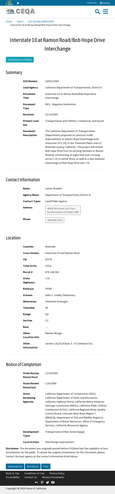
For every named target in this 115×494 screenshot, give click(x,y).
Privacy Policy (57, 473)
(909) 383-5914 (54, 220)
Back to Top (12, 473)
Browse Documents (53, 477)
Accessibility (12, 477)
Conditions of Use (34, 473)
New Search (33, 466)
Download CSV (15, 466)
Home (9, 21)
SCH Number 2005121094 (41, 21)
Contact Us (92, 2)
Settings (105, 2)
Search (20, 21)
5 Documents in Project (20, 59)
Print (46, 466)
